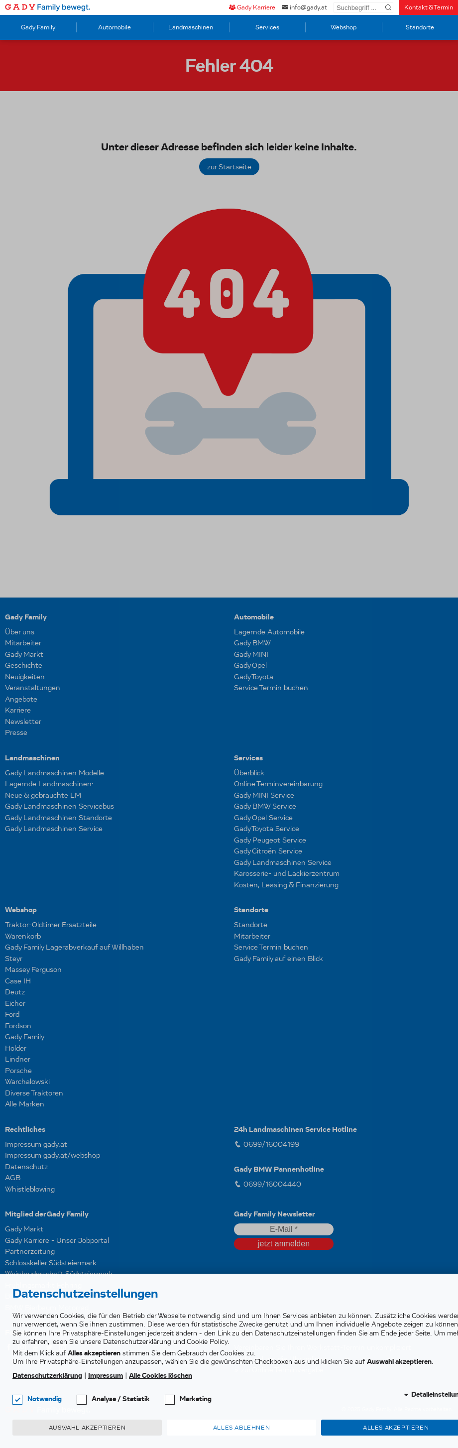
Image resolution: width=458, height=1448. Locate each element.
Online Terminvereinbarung (278, 783)
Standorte (420, 27)
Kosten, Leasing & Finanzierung (286, 884)
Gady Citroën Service (268, 850)
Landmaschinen (190, 27)
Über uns (19, 631)
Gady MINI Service (264, 795)
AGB (12, 1177)
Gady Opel (250, 665)
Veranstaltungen (32, 687)
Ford (12, 1014)
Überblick (249, 772)
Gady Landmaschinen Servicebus (59, 806)
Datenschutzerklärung (47, 1375)
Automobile (114, 27)
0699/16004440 (267, 1184)
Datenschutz (26, 1166)
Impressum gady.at (36, 1144)
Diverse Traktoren (34, 1092)
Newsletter (23, 721)
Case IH (18, 980)
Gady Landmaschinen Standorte (58, 817)
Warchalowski (27, 1081)
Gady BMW (252, 642)
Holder (15, 1048)
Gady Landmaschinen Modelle (54, 772)
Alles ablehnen (241, 1427)
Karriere (18, 710)
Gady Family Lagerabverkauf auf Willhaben (74, 947)
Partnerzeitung (30, 1251)
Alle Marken (24, 1103)
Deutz (15, 991)
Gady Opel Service (263, 817)
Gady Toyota (253, 676)
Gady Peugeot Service (270, 840)
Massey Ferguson (33, 969)
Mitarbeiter (23, 642)
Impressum (105, 1375)
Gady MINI (251, 654)
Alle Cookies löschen (160, 1375)
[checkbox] (17, 1400)
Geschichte (23, 665)
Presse (16, 732)
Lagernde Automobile (269, 631)
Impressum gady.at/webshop (52, 1155)
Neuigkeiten (25, 676)
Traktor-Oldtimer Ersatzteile (51, 924)
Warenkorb (23, 936)
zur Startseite (229, 166)
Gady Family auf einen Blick (278, 958)
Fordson (18, 1025)
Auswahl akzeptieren (87, 1427)
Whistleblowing (30, 1189)
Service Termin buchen (271, 687)
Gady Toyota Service (266, 828)
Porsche (18, 1070)
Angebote (21, 699)
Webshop (343, 27)
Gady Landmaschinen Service (54, 828)
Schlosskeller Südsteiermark (51, 1262)
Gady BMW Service (265, 806)
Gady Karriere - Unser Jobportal (57, 1240)
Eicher (15, 1003)
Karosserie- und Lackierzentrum (287, 873)
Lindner (17, 1059)
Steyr (13, 958)
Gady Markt (24, 654)
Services (267, 27)
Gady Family (38, 27)
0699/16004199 (266, 1144)
